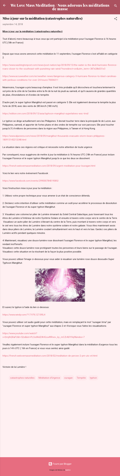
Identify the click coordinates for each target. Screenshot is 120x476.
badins (68, 470)
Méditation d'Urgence (49, 377)
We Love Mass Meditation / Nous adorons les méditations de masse (60, 7)
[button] (116, 19)
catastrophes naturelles (22, 377)
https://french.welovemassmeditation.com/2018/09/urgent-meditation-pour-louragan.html (48, 165)
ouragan (68, 377)
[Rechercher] (116, 6)
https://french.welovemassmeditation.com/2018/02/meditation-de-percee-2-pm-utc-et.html (49, 355)
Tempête (81, 377)
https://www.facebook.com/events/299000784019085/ (30, 180)
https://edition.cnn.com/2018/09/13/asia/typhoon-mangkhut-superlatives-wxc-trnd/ (45, 113)
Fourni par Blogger (60, 463)
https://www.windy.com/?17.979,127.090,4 (23, 314)
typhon (93, 377)
